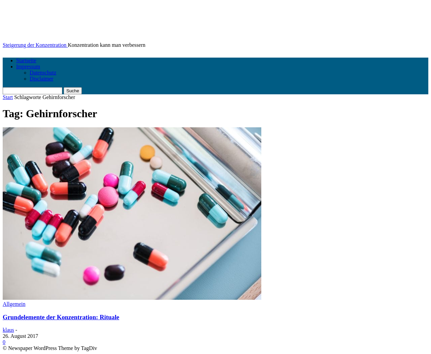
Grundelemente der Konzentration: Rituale (61, 317)
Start (8, 97)
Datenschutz (43, 72)
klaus (8, 330)
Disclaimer (41, 79)
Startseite (26, 60)
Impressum (28, 66)
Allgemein (14, 304)
